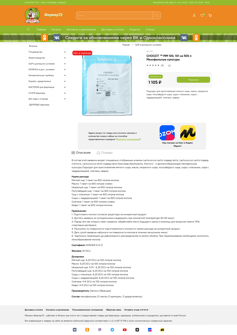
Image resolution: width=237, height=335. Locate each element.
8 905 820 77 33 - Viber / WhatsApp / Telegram (45, 2)
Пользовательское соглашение (87, 309)
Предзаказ (193, 79)
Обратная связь (113, 309)
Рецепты (135, 29)
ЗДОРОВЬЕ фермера (39, 104)
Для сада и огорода (38, 98)
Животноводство (37, 57)
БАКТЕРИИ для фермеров (41, 87)
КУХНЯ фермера (37, 93)
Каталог (56, 29)
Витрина (33, 46)
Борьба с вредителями (40, 81)
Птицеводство (35, 52)
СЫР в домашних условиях (148, 44)
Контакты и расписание (81, 29)
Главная (41, 29)
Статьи (150, 29)
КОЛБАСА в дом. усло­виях (42, 69)
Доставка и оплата (112, 29)
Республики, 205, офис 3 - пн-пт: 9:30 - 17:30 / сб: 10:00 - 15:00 (181, 2)
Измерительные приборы (41, 75)
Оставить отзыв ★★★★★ (136, 309)
